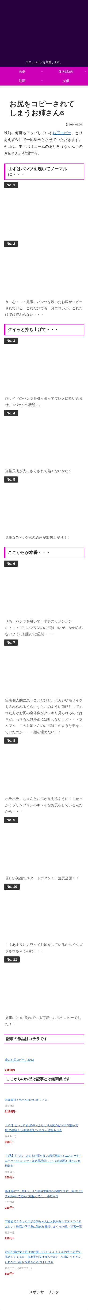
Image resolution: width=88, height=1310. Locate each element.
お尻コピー (62, 133)
